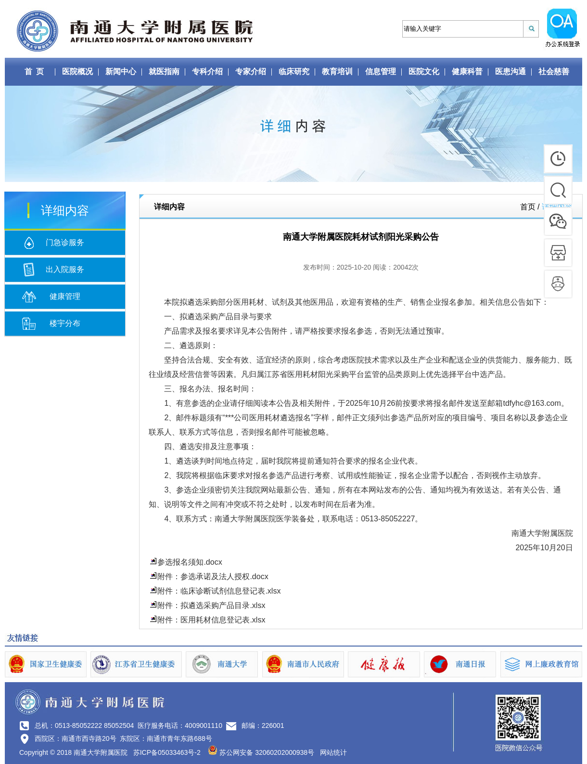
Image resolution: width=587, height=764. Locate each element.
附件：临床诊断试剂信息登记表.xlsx (219, 591)
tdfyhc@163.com (532, 403)
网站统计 (333, 752)
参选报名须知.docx (189, 562)
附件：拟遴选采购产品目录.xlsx (211, 605)
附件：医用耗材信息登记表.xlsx (211, 620)
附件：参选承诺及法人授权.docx (212, 576)
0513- (371, 519)
